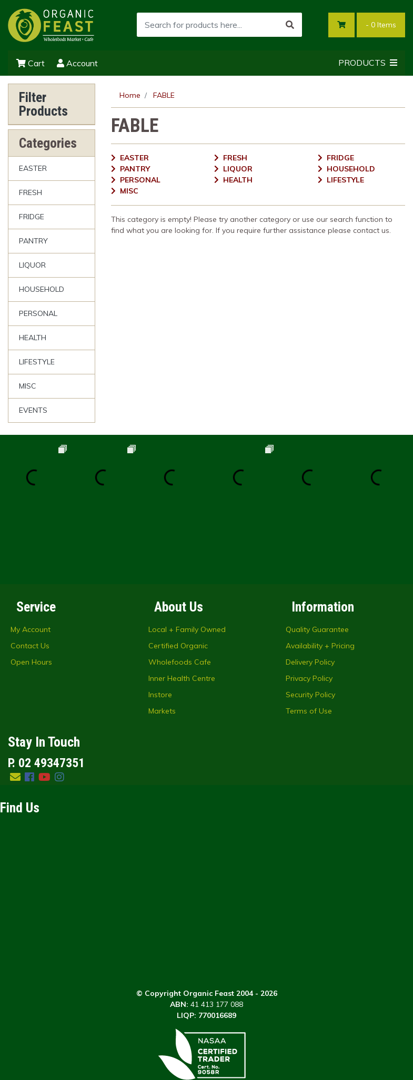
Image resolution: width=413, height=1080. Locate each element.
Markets (162, 642)
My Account (31, 560)
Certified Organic (178, 577)
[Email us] (15, 708)
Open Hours (31, 593)
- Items (381, 24)
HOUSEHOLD (41, 289)
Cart (30, 63)
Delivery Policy (310, 593)
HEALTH (32, 337)
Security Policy (310, 625)
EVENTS (33, 410)
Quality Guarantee (317, 560)
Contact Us (30, 577)
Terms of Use (309, 642)
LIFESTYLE (37, 361)
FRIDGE (31, 216)
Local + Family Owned (187, 560)
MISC (27, 386)
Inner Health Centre (181, 609)
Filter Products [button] (43, 104)
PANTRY (33, 241)
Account (77, 63)
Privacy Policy (309, 609)
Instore (160, 625)
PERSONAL (38, 313)
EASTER (33, 168)
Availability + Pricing (320, 577)
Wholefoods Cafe (179, 593)
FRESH (30, 192)
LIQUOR (32, 265)
